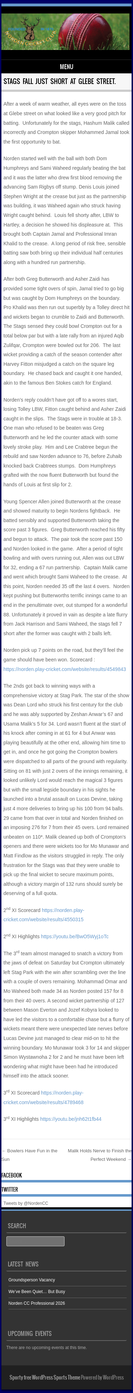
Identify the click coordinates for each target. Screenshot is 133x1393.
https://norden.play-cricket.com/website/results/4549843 (65, 669)
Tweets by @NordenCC (26, 1203)
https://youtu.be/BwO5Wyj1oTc (75, 936)
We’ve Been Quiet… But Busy (37, 1291)
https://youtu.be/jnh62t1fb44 (70, 1119)
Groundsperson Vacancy (32, 1279)
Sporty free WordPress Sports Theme (45, 1377)
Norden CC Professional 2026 (37, 1303)
